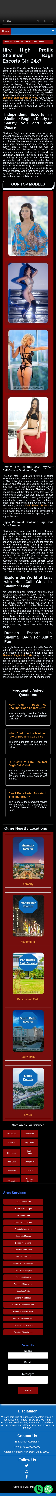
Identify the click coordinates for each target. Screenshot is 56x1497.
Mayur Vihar (29, 1142)
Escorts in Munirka (23, 1236)
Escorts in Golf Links (23, 1298)
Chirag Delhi (29, 1162)
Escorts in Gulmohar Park (23, 1318)
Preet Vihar (11, 1162)
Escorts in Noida (23, 1291)
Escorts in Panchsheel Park (23, 1305)
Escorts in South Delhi (23, 1222)
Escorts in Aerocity (23, 1202)
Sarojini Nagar (29, 1152)
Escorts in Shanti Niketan (23, 1312)
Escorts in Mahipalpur (23, 1209)
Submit (28, 1391)
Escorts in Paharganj (23, 1270)
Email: (28, 1362)
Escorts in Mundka (23, 1277)
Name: (28, 1350)
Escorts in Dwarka (23, 1257)
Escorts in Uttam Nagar (23, 1284)
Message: (28, 1374)
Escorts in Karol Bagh (23, 1250)
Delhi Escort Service (37, 505)
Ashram (29, 1170)
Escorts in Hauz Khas (23, 1229)
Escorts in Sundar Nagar (23, 1325)
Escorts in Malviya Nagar (23, 1264)
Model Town (29, 1134)
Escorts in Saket (23, 1215)
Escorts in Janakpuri (23, 1243)
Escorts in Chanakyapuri (23, 1332)
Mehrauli (11, 1142)
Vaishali (12, 1181)
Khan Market (11, 1170)
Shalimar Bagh (29, 1180)
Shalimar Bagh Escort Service (20, 97)
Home (5, 31)
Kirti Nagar (11, 1153)
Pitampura (11, 1134)
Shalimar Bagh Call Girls (17, 655)
